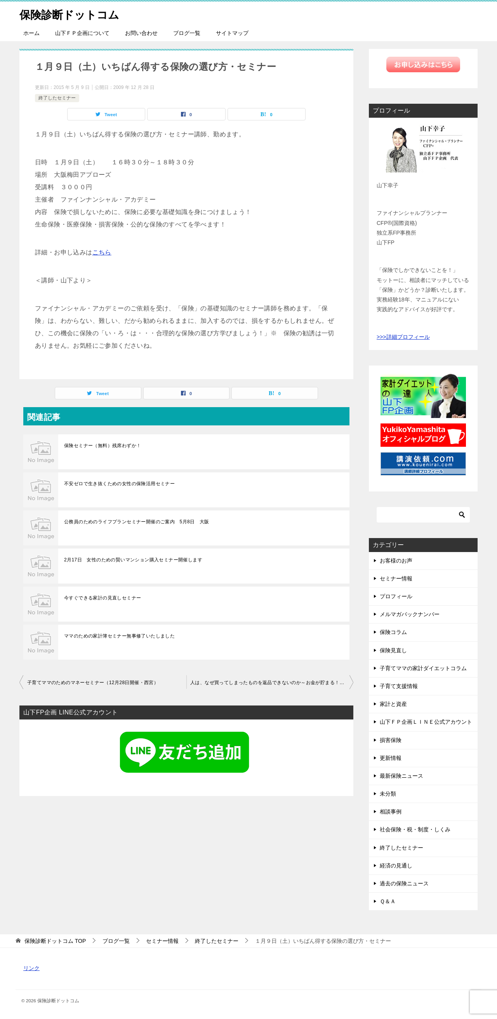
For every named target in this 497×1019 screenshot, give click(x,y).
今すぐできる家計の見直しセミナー (102, 598)
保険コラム (393, 632)
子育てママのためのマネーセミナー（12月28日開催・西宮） (92, 682)
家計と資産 (393, 704)
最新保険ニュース (401, 776)
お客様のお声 (396, 560)
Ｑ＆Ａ (388, 901)
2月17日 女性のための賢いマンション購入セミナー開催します (133, 560)
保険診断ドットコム (72, 13)
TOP (55, 941)
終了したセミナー (57, 98)
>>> (381, 337)
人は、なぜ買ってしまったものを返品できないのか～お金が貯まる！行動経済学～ (271, 682)
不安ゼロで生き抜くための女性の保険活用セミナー (119, 483)
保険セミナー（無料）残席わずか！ (102, 445)
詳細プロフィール (408, 337)
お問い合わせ (141, 33)
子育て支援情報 (399, 686)
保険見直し (393, 650)
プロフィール (396, 596)
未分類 (388, 794)
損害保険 (390, 740)
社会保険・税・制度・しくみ (415, 829)
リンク (31, 968)
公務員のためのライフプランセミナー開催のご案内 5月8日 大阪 (136, 521)
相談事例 (390, 811)
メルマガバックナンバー (410, 614)
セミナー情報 (396, 578)
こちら (101, 252)
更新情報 (390, 758)
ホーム (31, 33)
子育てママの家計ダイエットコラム (423, 668)
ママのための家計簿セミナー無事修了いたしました (119, 636)
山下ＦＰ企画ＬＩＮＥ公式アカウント (426, 722)
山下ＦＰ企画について (82, 33)
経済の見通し (396, 865)
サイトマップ (232, 33)
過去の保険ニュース (404, 883)
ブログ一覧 (186, 33)
